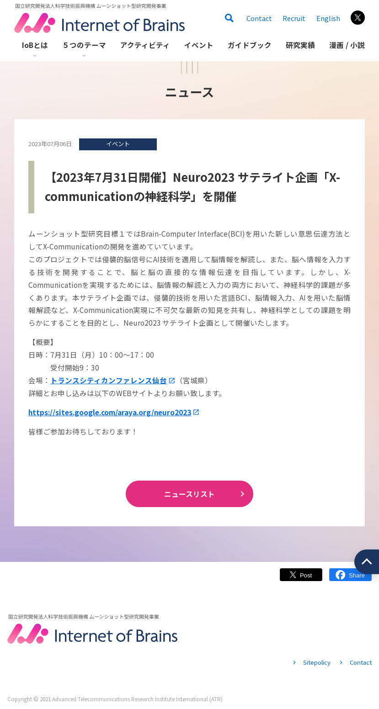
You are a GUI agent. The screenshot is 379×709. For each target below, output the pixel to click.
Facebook (350, 579)
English (328, 18)
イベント (118, 143)
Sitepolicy (317, 662)
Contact (259, 18)
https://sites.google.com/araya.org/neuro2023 (109, 412)
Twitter (301, 579)
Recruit (294, 18)
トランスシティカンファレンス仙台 (108, 380)
